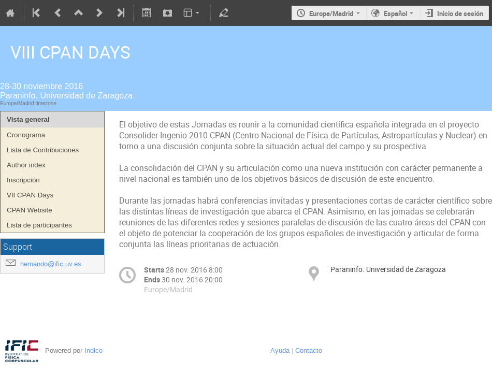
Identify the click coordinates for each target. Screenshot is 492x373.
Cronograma (26, 135)
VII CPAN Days (30, 195)
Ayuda (280, 350)
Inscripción (23, 180)
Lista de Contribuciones (43, 150)
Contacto (308, 350)
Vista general (28, 119)
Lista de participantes (39, 225)
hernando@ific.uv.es (50, 264)
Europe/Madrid (331, 13)
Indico (93, 350)
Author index (26, 165)
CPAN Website (29, 210)
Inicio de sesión (460, 13)
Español (395, 13)
